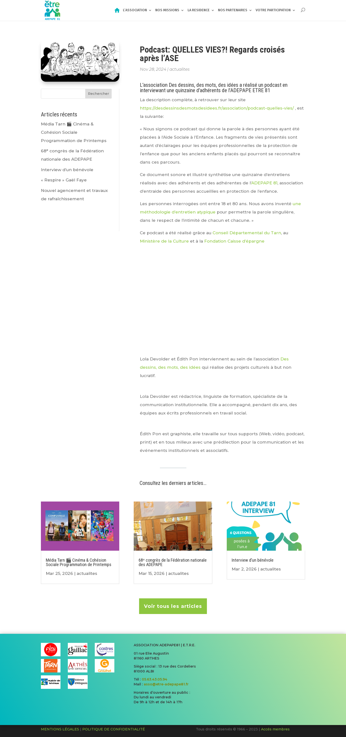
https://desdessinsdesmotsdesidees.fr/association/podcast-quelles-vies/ (217, 108)
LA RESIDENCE (199, 10)
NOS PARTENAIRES (232, 10)
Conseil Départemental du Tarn (247, 232)
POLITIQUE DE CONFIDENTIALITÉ (113, 729)
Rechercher (98, 93)
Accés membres (275, 729)
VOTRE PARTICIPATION (273, 10)
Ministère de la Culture (164, 241)
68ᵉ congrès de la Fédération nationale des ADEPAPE (173, 562)
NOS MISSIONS (167, 10)
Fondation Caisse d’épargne (233, 241)
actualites (179, 69)
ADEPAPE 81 (264, 182)
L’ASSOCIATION (135, 10)
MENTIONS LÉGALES (60, 729)
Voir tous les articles (173, 606)
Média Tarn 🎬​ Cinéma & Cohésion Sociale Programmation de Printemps (74, 132)
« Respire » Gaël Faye (64, 180)
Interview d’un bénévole (67, 169)
